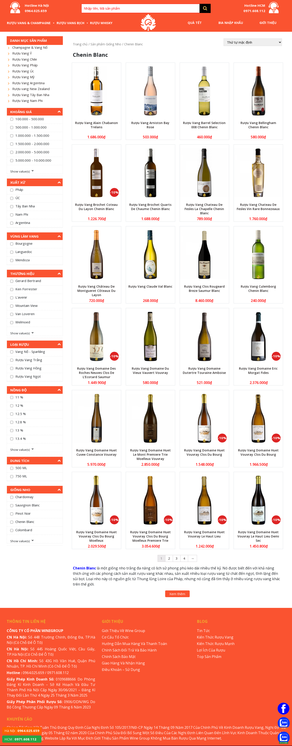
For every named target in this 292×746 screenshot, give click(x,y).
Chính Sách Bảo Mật (119, 656)
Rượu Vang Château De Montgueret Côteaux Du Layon (96, 290)
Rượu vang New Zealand (31, 88)
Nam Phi (21, 214)
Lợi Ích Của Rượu (211, 650)
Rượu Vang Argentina (28, 83)
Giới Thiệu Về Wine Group (123, 630)
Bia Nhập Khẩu (230, 23)
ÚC (17, 198)
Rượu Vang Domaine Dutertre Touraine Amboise (204, 370)
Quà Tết (195, 23)
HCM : (20, 739)
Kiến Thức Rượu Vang (215, 637)
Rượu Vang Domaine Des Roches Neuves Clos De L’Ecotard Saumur (96, 372)
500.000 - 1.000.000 (31, 127)
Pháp (19, 189)
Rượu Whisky (101, 23)
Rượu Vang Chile (24, 59)
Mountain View (26, 305)
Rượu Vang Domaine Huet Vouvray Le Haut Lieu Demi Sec (258, 536)
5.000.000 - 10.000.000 (33, 160)
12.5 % (20, 413)
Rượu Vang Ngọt (28, 376)
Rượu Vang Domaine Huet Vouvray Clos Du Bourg (204, 452)
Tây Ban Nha (25, 206)
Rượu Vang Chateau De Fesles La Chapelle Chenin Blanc (204, 208)
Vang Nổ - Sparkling (30, 351)
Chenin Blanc (24, 521)
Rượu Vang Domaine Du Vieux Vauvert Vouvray (150, 370)
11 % (19, 397)
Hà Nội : (21, 730)
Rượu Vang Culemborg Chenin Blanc (258, 288)
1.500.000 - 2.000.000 (32, 143)
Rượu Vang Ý (22, 53)
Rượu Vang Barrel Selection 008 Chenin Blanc (204, 125)
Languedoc (23, 251)
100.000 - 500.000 (29, 119)
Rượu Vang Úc (23, 71)
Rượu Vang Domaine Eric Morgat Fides (258, 370)
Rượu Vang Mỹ (23, 77)
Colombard (23, 530)
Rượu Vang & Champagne (31, 23)
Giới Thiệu (267, 23)
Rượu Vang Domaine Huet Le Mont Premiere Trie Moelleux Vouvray (150, 454)
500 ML (21, 468)
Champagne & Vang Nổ (29, 47)
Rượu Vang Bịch (73, 23)
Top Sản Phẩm (209, 656)
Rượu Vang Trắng (28, 360)
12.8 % (20, 422)
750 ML (21, 476)
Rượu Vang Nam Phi (27, 100)
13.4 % (20, 438)
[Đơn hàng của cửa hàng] (253, 42)
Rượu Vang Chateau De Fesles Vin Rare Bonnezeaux (258, 206)
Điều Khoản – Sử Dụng (121, 669)
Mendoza (22, 260)
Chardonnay (24, 497)
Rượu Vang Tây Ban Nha (30, 95)
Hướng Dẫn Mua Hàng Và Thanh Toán (134, 643)
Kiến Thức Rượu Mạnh (215, 643)
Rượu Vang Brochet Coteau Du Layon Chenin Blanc (96, 206)
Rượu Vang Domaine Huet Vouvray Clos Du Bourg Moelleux (96, 536)
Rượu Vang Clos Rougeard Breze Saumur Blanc (204, 288)
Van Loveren (25, 314)
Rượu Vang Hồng (28, 368)
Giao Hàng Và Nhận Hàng (123, 663)
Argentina (22, 222)
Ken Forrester (26, 289)
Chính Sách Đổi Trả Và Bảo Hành (129, 650)
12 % (19, 405)
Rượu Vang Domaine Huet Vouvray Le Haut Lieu (204, 534)
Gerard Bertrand (28, 280)
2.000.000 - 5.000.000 (32, 152)
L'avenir (21, 297)
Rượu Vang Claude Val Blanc (150, 286)
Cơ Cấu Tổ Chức (115, 637)
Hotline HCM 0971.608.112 (254, 8)
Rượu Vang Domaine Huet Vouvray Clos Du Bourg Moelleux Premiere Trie (150, 536)
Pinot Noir (23, 513)
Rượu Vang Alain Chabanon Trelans (96, 125)
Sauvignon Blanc (27, 505)
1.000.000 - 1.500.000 (32, 135)
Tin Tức (203, 630)
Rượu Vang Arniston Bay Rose (150, 125)
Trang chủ (80, 44)
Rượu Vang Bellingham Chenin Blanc (258, 125)
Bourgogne (24, 243)
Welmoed (22, 322)
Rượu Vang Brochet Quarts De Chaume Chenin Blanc (150, 206)
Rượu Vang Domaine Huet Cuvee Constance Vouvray (96, 452)
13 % (19, 430)
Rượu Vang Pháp (25, 65)
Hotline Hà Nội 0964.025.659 (37, 8)
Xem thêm (177, 594)
